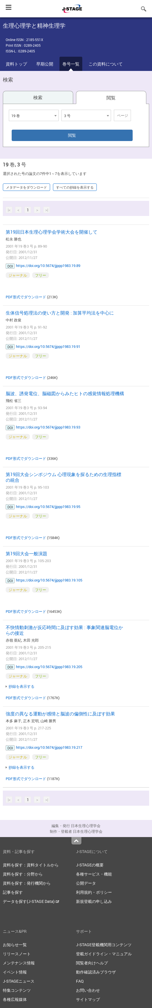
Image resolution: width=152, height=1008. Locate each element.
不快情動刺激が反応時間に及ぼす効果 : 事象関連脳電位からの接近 (64, 630)
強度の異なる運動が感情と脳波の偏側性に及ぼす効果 (60, 714)
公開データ (86, 883)
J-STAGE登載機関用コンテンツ (104, 944)
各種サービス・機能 (94, 874)
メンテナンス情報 (19, 963)
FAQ (80, 981)
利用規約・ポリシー (94, 892)
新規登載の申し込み (94, 901)
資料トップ (16, 64)
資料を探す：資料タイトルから (31, 865)
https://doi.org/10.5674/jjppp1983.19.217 (49, 747)
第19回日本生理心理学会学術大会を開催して (51, 232)
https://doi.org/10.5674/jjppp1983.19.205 (49, 666)
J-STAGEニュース (18, 981)
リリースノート (17, 953)
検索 (37, 97)
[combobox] (34, 115)
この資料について (106, 64)
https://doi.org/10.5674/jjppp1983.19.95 (48, 506)
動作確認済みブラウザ (96, 972)
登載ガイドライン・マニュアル (104, 953)
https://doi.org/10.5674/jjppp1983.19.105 (49, 580)
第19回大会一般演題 (26, 553)
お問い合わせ (88, 990)
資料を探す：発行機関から (27, 883)
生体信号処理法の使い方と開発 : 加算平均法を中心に (60, 313)
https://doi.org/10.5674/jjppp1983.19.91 (48, 346)
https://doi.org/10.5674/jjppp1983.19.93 (48, 427)
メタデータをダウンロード (26, 187)
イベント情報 (15, 972)
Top (76, 840)
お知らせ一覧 (15, 944)
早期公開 (44, 64)
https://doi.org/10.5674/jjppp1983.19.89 (48, 265)
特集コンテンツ (17, 990)
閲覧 (111, 98)
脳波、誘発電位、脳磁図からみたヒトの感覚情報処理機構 (65, 393)
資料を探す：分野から (23, 874)
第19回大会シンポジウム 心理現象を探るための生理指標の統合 (63, 477)
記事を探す (13, 892)
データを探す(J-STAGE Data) (31, 901)
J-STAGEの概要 (90, 865)
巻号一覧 (70, 64)
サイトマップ (88, 999)
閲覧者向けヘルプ (92, 963)
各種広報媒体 (15, 999)
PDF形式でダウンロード (26, 296)
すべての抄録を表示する (75, 187)
